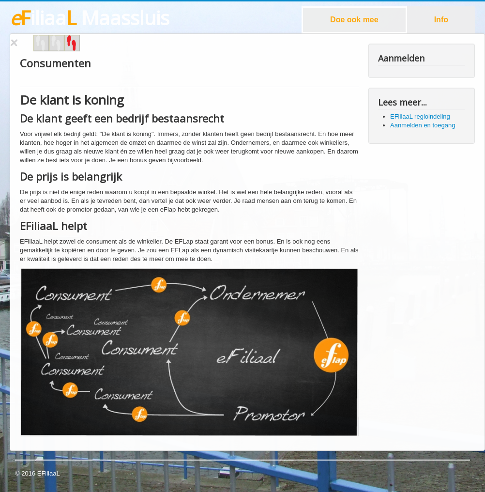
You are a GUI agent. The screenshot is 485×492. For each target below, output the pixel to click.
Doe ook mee (354, 19)
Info (441, 19)
